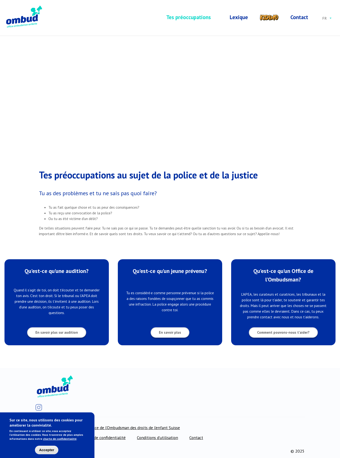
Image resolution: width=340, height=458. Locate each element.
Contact (299, 17)
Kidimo (269, 17)
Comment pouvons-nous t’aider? (283, 333)
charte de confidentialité (59, 440)
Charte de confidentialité (103, 437)
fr (324, 18)
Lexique (239, 17)
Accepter (46, 451)
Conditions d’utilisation (157, 437)
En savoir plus (170, 333)
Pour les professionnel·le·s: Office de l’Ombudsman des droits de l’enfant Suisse (109, 427)
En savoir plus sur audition (56, 333)
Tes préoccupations (188, 17)
